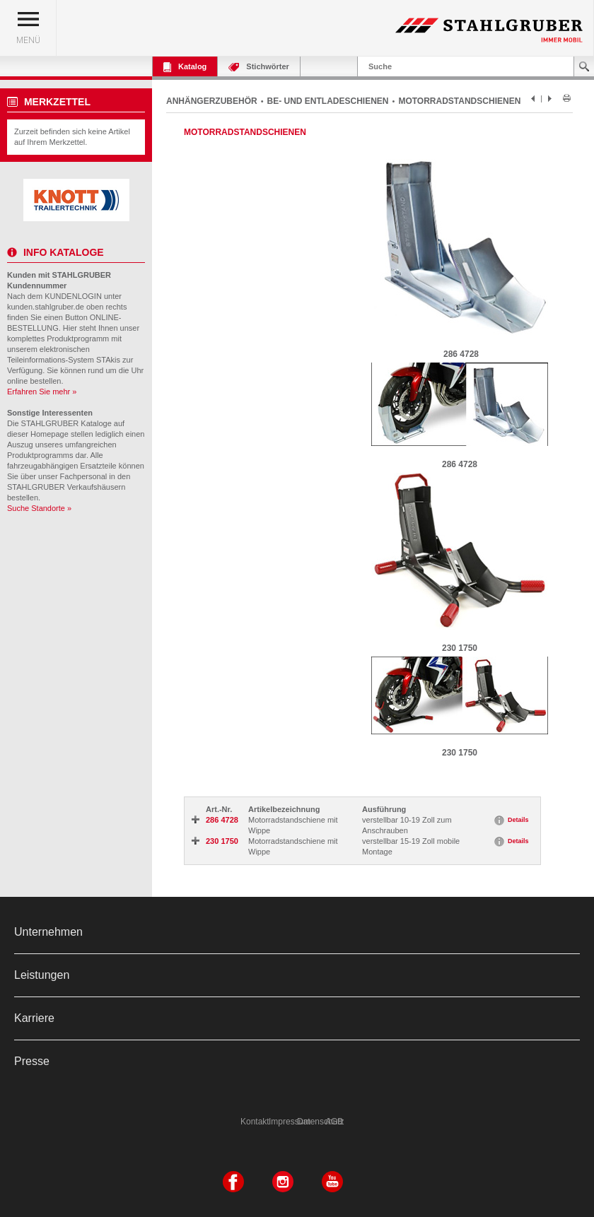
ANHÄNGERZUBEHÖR (211, 101)
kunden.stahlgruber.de (45, 306)
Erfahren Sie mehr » (41, 391)
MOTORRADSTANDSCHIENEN (459, 101)
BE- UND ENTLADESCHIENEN (328, 101)
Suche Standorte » (39, 508)
